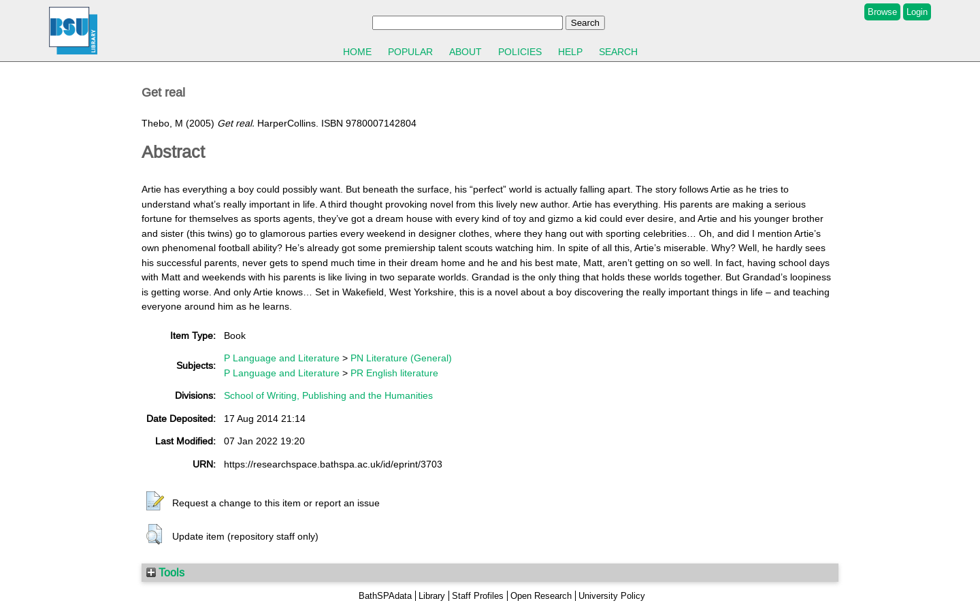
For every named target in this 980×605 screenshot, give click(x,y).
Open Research (541, 596)
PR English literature (394, 372)
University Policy (611, 596)
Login (917, 12)
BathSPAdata (385, 596)
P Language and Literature (282, 358)
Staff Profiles (478, 596)
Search (618, 51)
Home (357, 51)
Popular (410, 51)
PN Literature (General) (401, 358)
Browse (882, 12)
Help (570, 51)
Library (432, 596)
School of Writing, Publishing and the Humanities (328, 395)
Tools (165, 572)
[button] (155, 501)
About (465, 51)
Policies (520, 51)
